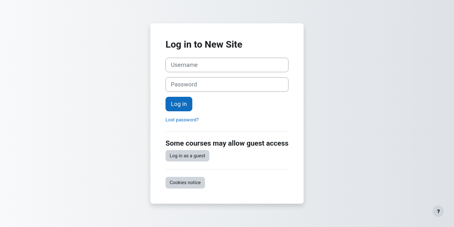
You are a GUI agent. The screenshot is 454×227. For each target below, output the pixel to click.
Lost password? (182, 120)
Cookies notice (185, 182)
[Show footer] (438, 211)
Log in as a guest (187, 156)
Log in (179, 104)
